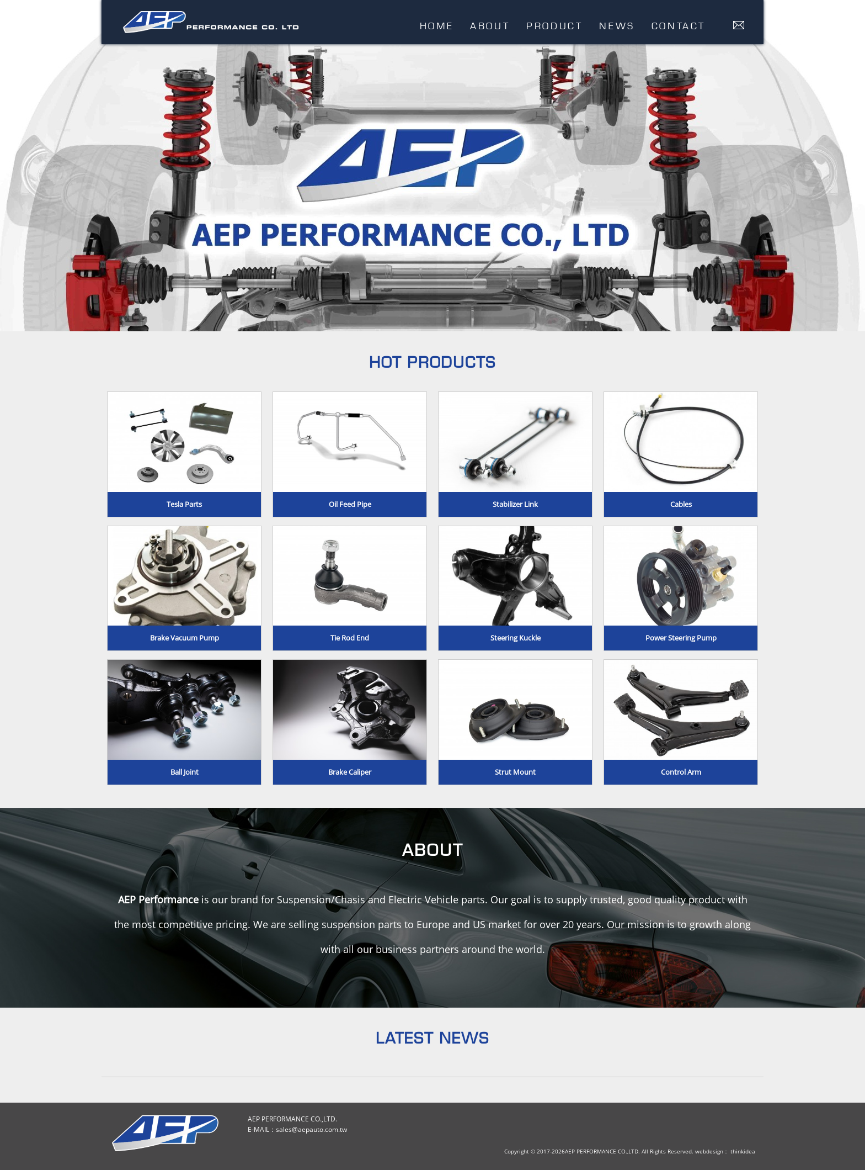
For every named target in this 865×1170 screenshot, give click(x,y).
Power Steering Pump (681, 638)
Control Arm (681, 772)
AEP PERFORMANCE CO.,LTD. (211, 23)
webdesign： (712, 1151)
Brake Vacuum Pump (184, 638)
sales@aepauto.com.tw (311, 1129)
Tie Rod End (349, 638)
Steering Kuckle (515, 638)
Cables (681, 504)
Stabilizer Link (515, 504)
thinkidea (742, 1151)
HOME (436, 25)
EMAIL (738, 25)
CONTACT (679, 25)
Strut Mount (515, 772)
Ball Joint (184, 772)
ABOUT (490, 25)
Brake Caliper (349, 772)
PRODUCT (554, 25)
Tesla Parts (184, 504)
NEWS (616, 25)
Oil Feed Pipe (350, 504)
